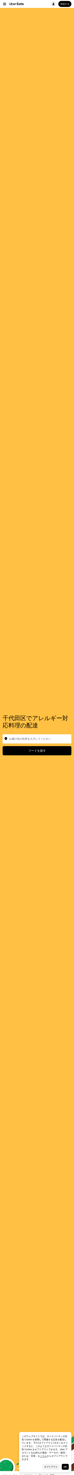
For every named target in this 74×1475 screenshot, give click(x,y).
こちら (43, 1456)
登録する (64, 4)
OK (65, 1466)
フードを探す (37, 750)
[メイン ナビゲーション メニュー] (5, 4)
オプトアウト (51, 1466)
